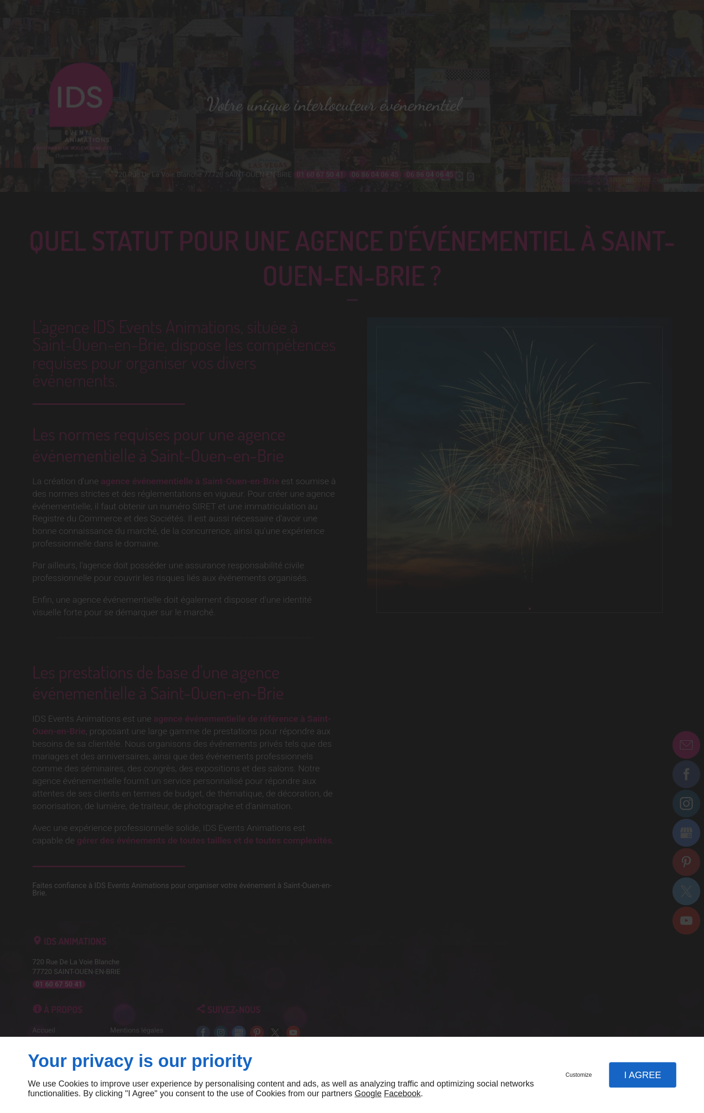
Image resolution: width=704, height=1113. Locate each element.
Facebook (402, 1093)
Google (368, 1093)
